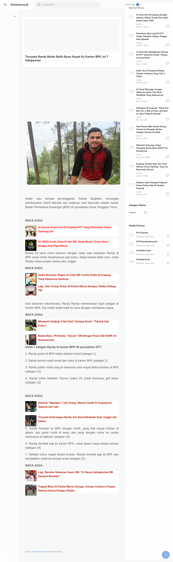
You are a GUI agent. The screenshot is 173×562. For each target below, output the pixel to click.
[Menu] (5, 4)
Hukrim (139, 24)
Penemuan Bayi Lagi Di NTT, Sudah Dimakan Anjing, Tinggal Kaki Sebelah (151, 36)
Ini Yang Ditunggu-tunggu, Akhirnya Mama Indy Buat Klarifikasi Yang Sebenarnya (149, 92)
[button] (167, 26)
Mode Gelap (113, 4)
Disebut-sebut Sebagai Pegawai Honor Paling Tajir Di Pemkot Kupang (151, 184)
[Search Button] (39, 5)
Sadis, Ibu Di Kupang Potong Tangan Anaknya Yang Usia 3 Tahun (150, 73)
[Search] (62, 5)
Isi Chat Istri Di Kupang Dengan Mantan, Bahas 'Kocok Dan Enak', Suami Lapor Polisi (152, 17)
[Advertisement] (78, 89)
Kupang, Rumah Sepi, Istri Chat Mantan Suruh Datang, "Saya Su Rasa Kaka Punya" (152, 166)
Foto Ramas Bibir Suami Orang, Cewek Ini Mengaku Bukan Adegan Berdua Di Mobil (151, 129)
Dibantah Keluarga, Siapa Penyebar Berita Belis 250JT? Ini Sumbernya (152, 147)
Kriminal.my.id (20, 5)
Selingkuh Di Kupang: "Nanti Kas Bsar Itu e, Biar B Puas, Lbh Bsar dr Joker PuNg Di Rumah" (152, 110)
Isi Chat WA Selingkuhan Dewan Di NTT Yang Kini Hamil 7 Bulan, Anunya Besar (152, 55)
